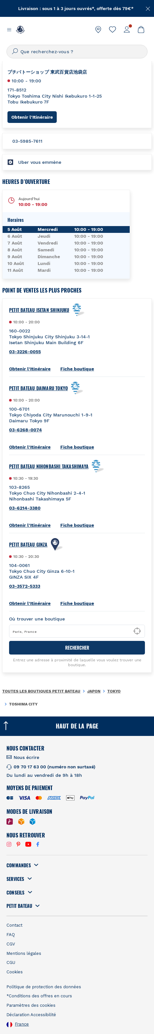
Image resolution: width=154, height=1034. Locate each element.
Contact (14, 925)
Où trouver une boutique (37, 618)
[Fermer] (148, 8)
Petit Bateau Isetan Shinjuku (39, 310)
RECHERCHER (77, 647)
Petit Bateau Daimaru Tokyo (38, 388)
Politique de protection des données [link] (43, 986)
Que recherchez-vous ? (46, 51)
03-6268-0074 (25, 429)
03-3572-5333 (24, 586)
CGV (10, 944)
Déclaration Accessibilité (31, 1014)
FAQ (10, 934)
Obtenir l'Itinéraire (34, 117)
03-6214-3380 (25, 508)
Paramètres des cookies (30, 1005)
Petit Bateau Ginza (28, 544)
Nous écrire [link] (26, 757)
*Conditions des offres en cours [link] (39, 995)
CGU (10, 962)
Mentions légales (23, 953)
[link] (98, 29)
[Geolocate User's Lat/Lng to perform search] (137, 631)
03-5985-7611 (27, 141)
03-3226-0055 (25, 351)
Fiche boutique (77, 368)
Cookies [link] (14, 971)
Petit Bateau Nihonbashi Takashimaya (49, 466)
